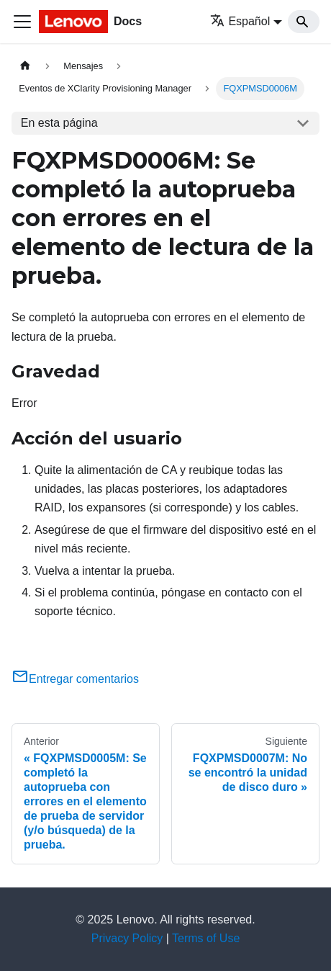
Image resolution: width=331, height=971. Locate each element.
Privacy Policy (127, 938)
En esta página (59, 123)
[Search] (303, 21)
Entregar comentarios (75, 679)
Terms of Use (206, 938)
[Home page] (25, 66)
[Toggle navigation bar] (22, 21)
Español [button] (240, 21)
